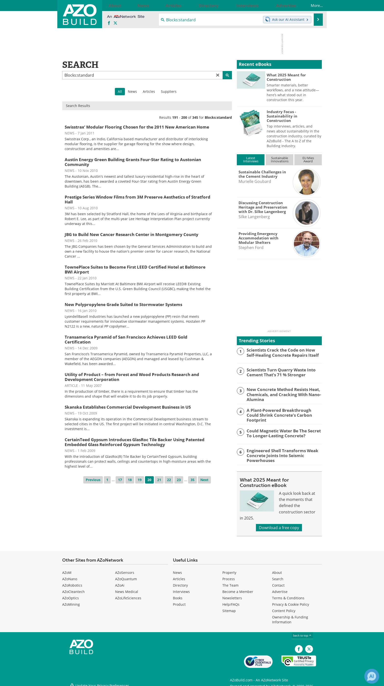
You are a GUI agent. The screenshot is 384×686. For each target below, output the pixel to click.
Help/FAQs (231, 601)
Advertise (280, 589)
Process (228, 576)
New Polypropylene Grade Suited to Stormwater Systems (123, 304)
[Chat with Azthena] (371, 676)
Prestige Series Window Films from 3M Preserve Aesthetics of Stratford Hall (137, 199)
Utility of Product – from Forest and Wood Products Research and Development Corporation (132, 377)
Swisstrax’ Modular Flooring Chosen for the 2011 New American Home (137, 127)
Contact (278, 582)
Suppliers (169, 91)
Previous (93, 479)
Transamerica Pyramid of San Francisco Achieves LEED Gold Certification (126, 339)
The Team (230, 582)
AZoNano (69, 576)
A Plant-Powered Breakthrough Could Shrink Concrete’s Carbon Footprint (281, 411)
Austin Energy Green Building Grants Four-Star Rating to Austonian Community (133, 162)
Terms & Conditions (288, 595)
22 (169, 479)
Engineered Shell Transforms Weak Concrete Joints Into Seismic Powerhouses (279, 453)
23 (179, 479)
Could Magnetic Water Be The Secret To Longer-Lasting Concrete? (283, 431)
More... (312, 5)
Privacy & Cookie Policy (290, 601)
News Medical (126, 589)
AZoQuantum (126, 576)
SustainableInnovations (279, 159)
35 (192, 479)
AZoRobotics (72, 582)
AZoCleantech (73, 589)
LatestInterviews (250, 159)
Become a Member (237, 589)
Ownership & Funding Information (290, 617)
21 (159, 479)
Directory (180, 582)
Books (177, 595)
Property (229, 570)
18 (130, 479)
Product (179, 601)
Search (277, 576)
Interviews (181, 589)
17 (120, 479)
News (132, 91)
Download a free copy (279, 525)
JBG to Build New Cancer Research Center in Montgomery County (131, 234)
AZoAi (119, 582)
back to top (302, 633)
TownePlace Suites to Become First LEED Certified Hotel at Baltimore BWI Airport (135, 269)
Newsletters (232, 595)
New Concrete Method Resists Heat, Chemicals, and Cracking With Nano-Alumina (280, 393)
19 (140, 479)
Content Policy (283, 608)
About (277, 570)
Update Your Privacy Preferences (99, 679)
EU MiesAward (308, 159)
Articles (149, 91)
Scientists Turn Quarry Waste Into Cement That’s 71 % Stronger (278, 371)
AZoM (67, 570)
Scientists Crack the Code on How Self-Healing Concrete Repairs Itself (282, 352)
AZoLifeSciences (128, 595)
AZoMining (71, 601)
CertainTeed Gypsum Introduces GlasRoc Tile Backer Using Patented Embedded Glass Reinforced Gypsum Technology (134, 442)
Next (204, 479)
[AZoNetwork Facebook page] (109, 23)
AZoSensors (124, 570)
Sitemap (229, 608)
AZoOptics (70, 595)
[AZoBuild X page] (115, 23)
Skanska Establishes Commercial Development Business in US (128, 407)
